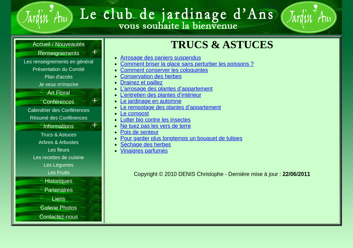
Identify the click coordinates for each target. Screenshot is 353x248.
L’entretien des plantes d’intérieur (160, 95)
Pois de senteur (139, 132)
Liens (58, 199)
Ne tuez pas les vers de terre (155, 126)
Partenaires (58, 190)
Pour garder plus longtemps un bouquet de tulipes (181, 138)
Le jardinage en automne (150, 101)
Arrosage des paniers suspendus (160, 58)
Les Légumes (58, 165)
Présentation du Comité (58, 69)
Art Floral (59, 93)
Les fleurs (58, 150)
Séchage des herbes (145, 144)
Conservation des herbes (151, 76)
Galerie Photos (58, 208)
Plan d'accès (58, 77)
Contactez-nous (58, 217)
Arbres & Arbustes (59, 142)
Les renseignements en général (58, 61)
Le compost (134, 113)
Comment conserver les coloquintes (164, 70)
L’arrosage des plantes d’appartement (166, 89)
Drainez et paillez (141, 82)
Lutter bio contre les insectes (155, 120)
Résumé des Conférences (58, 118)
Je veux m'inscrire (59, 84)
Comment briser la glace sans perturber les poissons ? (187, 64)
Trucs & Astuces (58, 134)
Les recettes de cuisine (58, 157)
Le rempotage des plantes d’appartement (170, 107)
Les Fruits (58, 172)
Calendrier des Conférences (58, 110)
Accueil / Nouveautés (58, 44)
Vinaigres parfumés (144, 151)
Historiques (58, 181)
